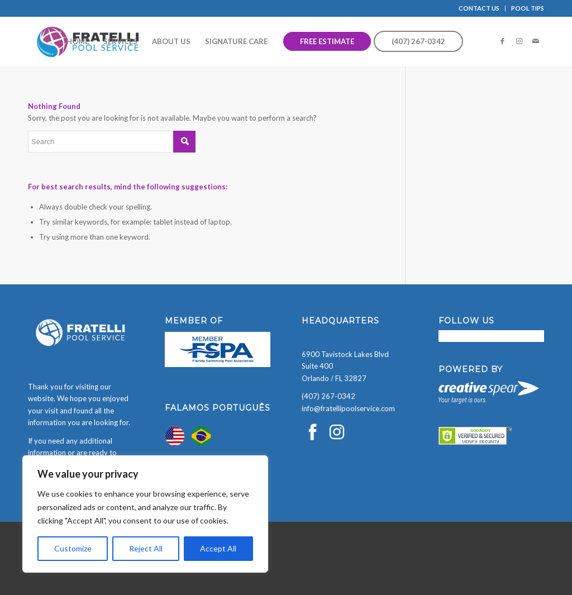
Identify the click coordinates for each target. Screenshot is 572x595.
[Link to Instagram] (519, 40)
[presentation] (85, 573)
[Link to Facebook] (502, 40)
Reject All (146, 548)
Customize (73, 548)
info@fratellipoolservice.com (348, 408)
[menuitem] (479, 8)
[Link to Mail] (535, 40)
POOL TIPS (527, 8)
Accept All (218, 548)
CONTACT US (479, 8)
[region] (145, 514)
